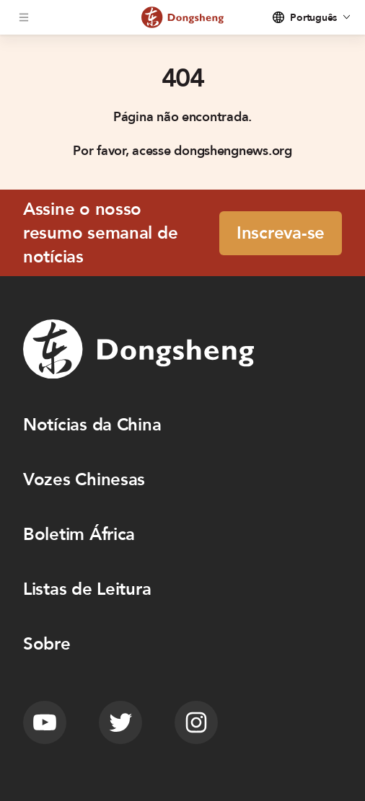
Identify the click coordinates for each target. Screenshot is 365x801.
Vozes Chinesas (84, 480)
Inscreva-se (281, 233)
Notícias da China (92, 425)
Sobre (47, 644)
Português (313, 18)
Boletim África (79, 534)
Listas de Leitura (87, 589)
